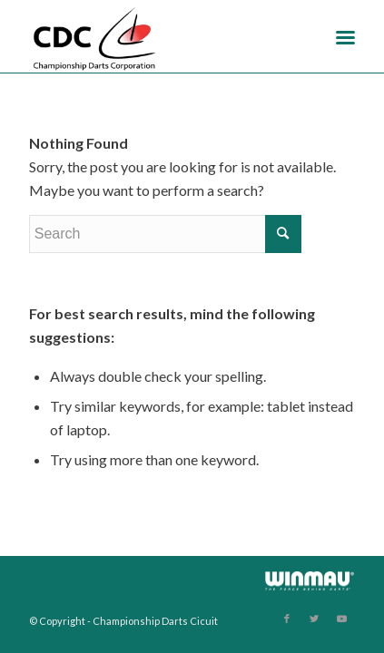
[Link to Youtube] (341, 618)
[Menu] (345, 36)
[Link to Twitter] (314, 618)
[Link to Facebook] (286, 618)
